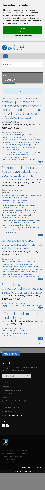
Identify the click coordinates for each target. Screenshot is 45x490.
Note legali (31, 467)
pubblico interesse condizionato (12, 159)
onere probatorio (16, 271)
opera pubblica (33, 145)
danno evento (19, 266)
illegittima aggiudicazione (10, 215)
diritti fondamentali (8, 269)
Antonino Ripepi (19, 190)
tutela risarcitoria (7, 276)
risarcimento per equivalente (31, 227)
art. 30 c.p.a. (30, 202)
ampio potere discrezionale (11, 137)
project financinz (7, 157)
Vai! (28, 376)
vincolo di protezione (33, 276)
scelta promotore (29, 159)
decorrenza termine (31, 210)
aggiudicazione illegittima (10, 200)
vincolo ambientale (19, 276)
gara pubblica (22, 142)
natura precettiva (7, 145)
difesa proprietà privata (32, 266)
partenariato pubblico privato (11, 147)
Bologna (15, 306)
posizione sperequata (21, 217)
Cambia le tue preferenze (22, 471)
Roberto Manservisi (20, 303)
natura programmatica (20, 145)
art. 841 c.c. (5, 264)
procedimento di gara (33, 152)
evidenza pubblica (35, 140)
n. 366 (20, 306)
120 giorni (6, 192)
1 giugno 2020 (7, 306)
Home (5, 76)
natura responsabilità (25, 215)
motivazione (6, 271)
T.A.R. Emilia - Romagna (34, 306)
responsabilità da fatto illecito (11, 227)
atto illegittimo (30, 205)
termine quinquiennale (9, 232)
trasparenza (28, 274)
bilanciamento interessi (17, 264)
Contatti (39, 467)
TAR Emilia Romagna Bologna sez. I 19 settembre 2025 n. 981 (21, 195)
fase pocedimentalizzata (9, 142)
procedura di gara (29, 154)
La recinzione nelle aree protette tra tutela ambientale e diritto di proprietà (22, 244)
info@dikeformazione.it (16, 415)
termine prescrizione (23, 230)
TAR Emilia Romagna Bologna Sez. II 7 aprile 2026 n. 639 (23, 135)
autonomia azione (7, 207)
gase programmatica (34, 142)
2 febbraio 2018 (8, 331)
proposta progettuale (20, 157)
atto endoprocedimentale (10, 140)
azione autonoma (19, 207)
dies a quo (27, 212)
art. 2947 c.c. (22, 202)
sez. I (24, 306)
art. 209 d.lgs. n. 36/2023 (9, 202)
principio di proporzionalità (31, 271)
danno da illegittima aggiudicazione (13, 210)
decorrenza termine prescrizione (12, 212)
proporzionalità (7, 274)
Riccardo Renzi (18, 259)
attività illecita (21, 205)
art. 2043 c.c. (22, 200)
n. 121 (22, 331)
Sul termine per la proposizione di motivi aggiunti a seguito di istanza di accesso (22, 288)
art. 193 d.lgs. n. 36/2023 (28, 137)
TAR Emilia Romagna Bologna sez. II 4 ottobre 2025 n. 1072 (21, 261)
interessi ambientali (21, 269)
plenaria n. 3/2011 (7, 217)
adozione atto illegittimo (9, 197)
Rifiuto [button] (22, 32)
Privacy (24, 467)
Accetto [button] (22, 28)
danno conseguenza (8, 266)
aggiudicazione (22, 197)
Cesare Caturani (19, 328)
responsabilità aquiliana (22, 225)
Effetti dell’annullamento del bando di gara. (21, 315)
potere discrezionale (28, 147)
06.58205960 (16, 407)
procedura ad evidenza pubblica (12, 154)
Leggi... (40, 162)
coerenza (28, 264)
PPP (4, 135)
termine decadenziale (9, 230)
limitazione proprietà (35, 269)
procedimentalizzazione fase (11, 149)
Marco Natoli (18, 132)
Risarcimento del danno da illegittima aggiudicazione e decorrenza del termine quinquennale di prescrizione (21, 173)
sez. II (26, 331)
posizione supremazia (9, 220)
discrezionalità (23, 140)
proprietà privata (18, 274)
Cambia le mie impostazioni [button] (22, 36)
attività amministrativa (9, 205)
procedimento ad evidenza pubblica (13, 152)
